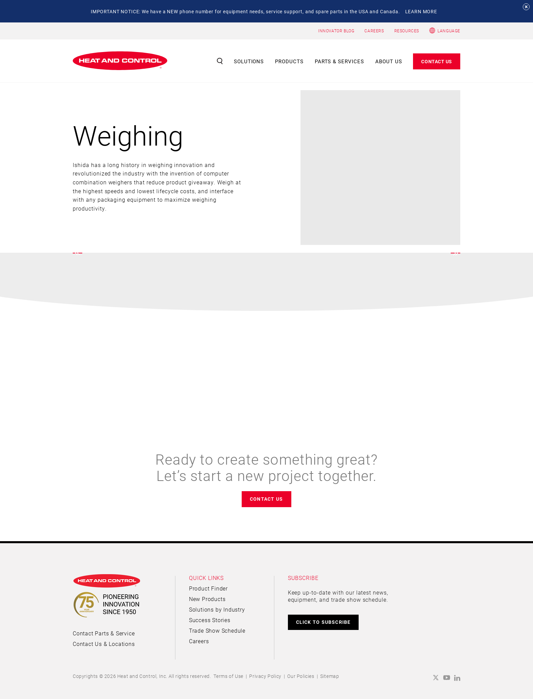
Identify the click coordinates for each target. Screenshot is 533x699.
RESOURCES (406, 30)
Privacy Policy (265, 676)
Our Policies (300, 676)
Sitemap (329, 676)
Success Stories (209, 619)
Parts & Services (339, 61)
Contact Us (436, 61)
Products (289, 61)
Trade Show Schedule (217, 630)
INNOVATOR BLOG (336, 30)
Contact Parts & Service (104, 633)
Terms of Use (228, 676)
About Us (388, 61)
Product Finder (208, 588)
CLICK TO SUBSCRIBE (323, 622)
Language (448, 30)
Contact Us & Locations (104, 643)
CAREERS (374, 30)
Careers (199, 641)
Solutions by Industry (217, 609)
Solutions (249, 61)
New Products (207, 598)
